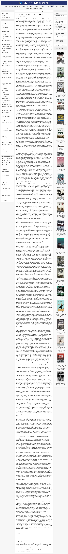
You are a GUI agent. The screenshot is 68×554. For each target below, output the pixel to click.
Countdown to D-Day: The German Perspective (60, 111)
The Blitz (57, 13)
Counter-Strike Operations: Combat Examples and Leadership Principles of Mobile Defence (61, 251)
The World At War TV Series (60, 34)
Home (17, 11)
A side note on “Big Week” (60, 37)
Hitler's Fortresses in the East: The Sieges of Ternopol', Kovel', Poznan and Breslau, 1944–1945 (61, 281)
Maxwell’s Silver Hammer (59, 18)
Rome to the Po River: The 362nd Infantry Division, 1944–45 (60, 169)
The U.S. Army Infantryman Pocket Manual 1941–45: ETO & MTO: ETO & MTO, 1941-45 (61, 314)
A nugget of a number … (61, 45)
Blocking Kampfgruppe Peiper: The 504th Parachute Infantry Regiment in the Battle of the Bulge (61, 233)
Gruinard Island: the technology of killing (60, 22)
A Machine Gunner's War (61, 199)
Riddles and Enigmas (60, 15)
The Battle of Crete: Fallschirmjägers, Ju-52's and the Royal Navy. (61, 26)
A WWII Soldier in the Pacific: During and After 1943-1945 (60, 79)
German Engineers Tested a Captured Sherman (59, 41)
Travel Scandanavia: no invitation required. (60, 30)
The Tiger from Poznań (61, 266)
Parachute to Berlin (61, 155)
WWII (20, 11)
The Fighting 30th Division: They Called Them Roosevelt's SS (60, 383)
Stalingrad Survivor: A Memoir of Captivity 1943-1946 (60, 64)
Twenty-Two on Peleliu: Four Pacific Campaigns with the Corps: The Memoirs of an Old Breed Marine (61, 367)
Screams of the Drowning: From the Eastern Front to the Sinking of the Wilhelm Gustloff (60, 349)
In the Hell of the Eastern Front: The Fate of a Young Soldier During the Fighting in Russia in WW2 (61, 215)
